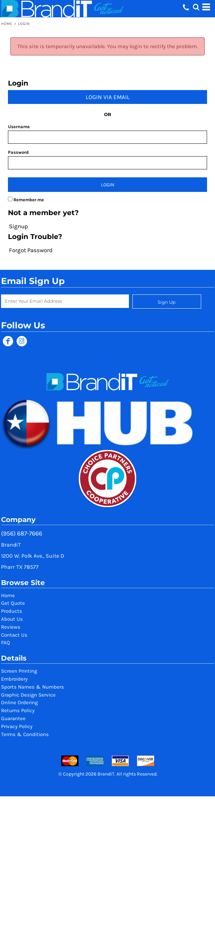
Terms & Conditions (25, 734)
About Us (12, 619)
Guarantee (13, 718)
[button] (196, 6)
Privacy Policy (16, 726)
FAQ (5, 642)
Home (6, 23)
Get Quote (13, 603)
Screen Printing (19, 671)
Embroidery (14, 679)
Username (19, 126)
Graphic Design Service (28, 695)
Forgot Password (31, 250)
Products (11, 611)
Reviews (10, 627)
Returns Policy (18, 710)
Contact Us (14, 635)
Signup (18, 226)
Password (18, 152)
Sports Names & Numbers (32, 687)
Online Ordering (19, 702)
